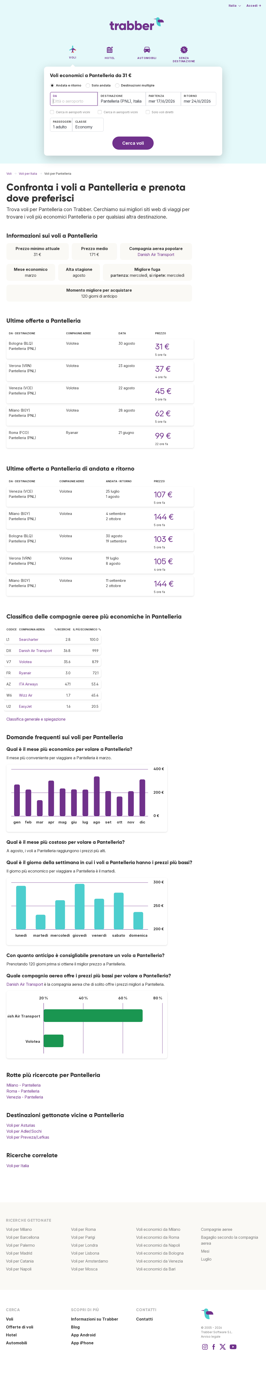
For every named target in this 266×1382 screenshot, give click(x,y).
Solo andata (101, 85)
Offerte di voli (19, 1327)
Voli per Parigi (83, 1237)
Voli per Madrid (19, 1253)
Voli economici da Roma (157, 1237)
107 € (163, 494)
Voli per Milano (19, 1229)
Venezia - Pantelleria (24, 1097)
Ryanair (25, 673)
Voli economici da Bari (155, 1269)
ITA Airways (28, 684)
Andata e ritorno (68, 85)
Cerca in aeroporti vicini (73, 112)
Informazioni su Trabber (94, 1319)
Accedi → (253, 5)
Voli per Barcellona (22, 1237)
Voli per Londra (84, 1245)
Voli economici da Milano (158, 1229)
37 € (163, 369)
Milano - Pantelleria (23, 1085)
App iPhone (82, 1342)
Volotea (25, 662)
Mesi (205, 1251)
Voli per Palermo (20, 1245)
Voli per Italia (17, 1165)
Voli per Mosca (84, 1269)
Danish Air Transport (156, 254)
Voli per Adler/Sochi (24, 1131)
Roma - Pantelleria (22, 1091)
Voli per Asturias (20, 1125)
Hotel (11, 1334)
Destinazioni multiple (137, 85)
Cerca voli (133, 143)
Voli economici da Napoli (158, 1245)
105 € (163, 561)
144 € (164, 517)
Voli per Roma (83, 1229)
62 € (163, 413)
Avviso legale (210, 1336)
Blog (75, 1327)
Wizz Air (25, 695)
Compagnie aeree (216, 1229)
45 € (163, 391)
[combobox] (74, 99)
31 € (162, 346)
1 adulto (60, 126)
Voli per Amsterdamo (89, 1261)
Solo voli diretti (162, 112)
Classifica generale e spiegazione (36, 719)
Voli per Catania (20, 1261)
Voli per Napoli (18, 1269)
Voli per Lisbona (85, 1253)
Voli (9, 1319)
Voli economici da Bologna (160, 1253)
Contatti (144, 1319)
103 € (163, 539)
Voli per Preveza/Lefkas (27, 1137)
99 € (163, 436)
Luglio (206, 1259)
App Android (83, 1334)
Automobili (16, 1342)
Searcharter (28, 639)
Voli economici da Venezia (159, 1261)
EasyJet (25, 706)
